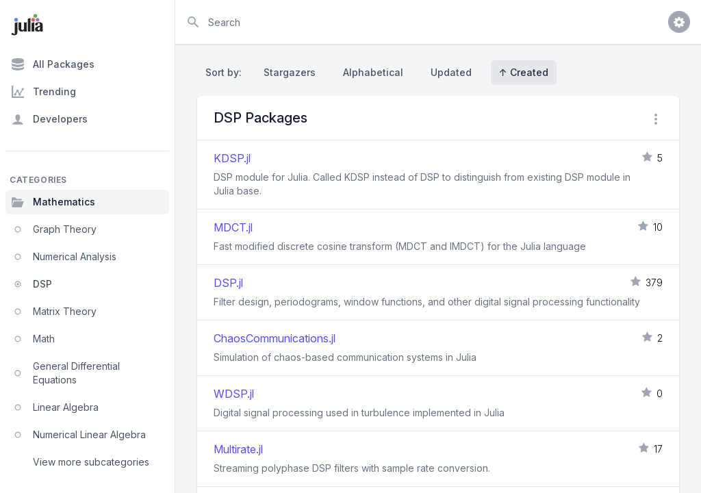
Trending (43, 92)
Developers (49, 119)
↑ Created (523, 72)
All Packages (52, 64)
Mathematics (53, 202)
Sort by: (226, 72)
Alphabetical (373, 72)
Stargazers (290, 72)
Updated (451, 72)
